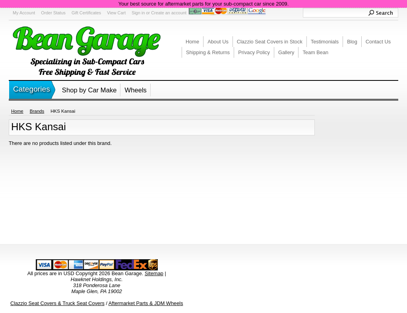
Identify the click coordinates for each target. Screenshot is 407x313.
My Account (24, 12)
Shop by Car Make (89, 90)
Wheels (135, 90)
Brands (37, 111)
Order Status (53, 12)
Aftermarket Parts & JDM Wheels (146, 303)
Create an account (168, 12)
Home (17, 111)
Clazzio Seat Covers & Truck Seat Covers (57, 303)
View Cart (116, 12)
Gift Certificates (86, 12)
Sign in (138, 12)
